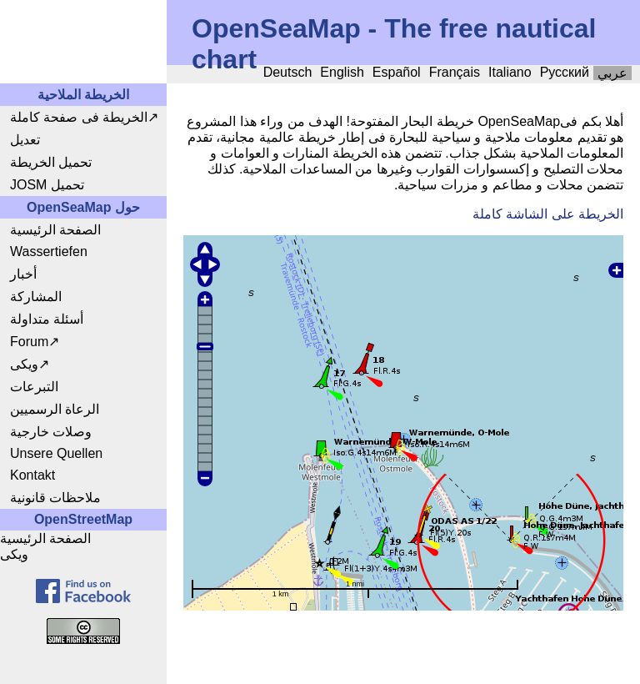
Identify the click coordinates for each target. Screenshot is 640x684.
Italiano (510, 72)
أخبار (23, 274)
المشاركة (36, 296)
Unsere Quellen (56, 453)
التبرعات (34, 387)
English (341, 72)
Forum (29, 341)
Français (454, 72)
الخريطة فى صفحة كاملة (79, 117)
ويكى (24, 364)
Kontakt (32, 475)
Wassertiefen (49, 251)
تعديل (25, 140)
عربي (613, 73)
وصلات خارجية (51, 432)
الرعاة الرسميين (54, 409)
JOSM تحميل (47, 185)
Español (396, 72)
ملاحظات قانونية (55, 497)
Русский (564, 72)
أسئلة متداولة (46, 319)
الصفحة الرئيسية (55, 230)
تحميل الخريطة (51, 162)
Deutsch (287, 72)
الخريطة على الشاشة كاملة (547, 214)
